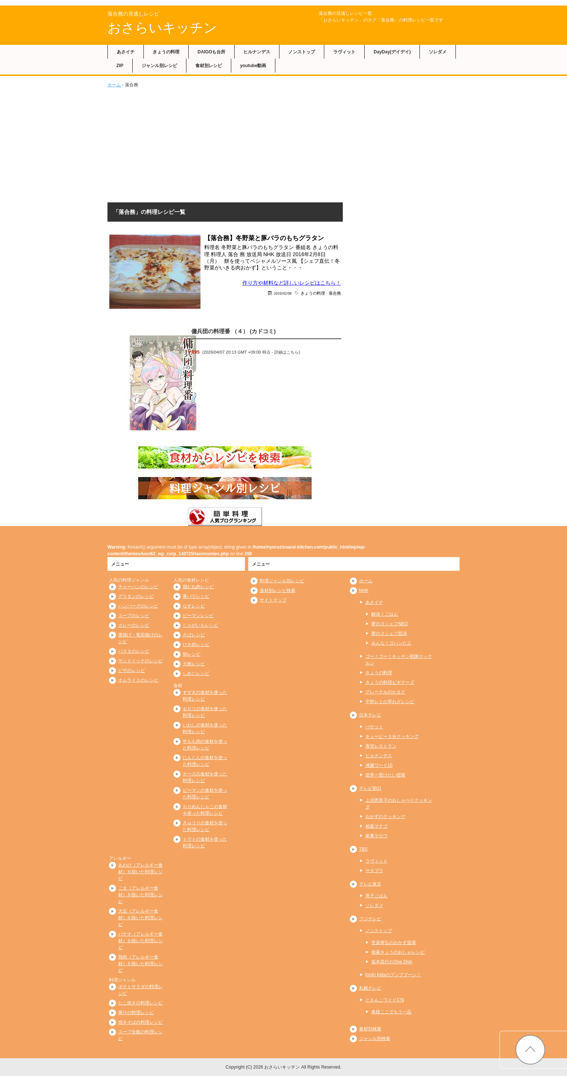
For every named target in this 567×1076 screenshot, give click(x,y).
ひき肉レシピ (196, 644)
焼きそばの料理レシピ (140, 1022)
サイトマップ (273, 600)
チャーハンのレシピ (138, 586)
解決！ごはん (384, 614)
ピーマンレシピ (198, 615)
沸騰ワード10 (378, 765)
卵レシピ (191, 654)
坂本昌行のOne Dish (391, 961)
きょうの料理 (166, 51)
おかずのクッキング (385, 816)
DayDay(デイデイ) (392, 51)
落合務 (335, 293)
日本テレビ (370, 715)
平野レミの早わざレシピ (389, 701)
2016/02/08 (283, 293)
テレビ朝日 (370, 788)
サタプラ (374, 870)
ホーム (114, 84)
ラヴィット (344, 51)
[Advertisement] (283, 144)
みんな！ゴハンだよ (391, 643)
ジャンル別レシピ (159, 65)
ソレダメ (438, 51)
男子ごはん (376, 895)
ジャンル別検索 (374, 1038)
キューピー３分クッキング (392, 736)
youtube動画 (253, 65)
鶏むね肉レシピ (198, 586)
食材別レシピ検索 (277, 590)
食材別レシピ (208, 65)
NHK (363, 590)
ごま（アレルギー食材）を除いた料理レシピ (140, 894)
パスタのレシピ (133, 651)
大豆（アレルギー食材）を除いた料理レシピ (140, 917)
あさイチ (126, 51)
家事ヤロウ (376, 835)
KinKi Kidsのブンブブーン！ (393, 974)
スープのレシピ (133, 615)
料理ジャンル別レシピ (282, 580)
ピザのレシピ (131, 670)
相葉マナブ (376, 826)
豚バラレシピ (196, 596)
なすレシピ (194, 606)
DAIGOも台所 (211, 51)
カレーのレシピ (133, 625)
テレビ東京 (370, 884)
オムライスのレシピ (138, 680)
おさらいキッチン (162, 27)
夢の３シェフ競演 (389, 633)
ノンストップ (301, 51)
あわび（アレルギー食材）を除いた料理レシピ (140, 872)
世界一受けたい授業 (385, 775)
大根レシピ (194, 663)
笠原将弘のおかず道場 (393, 942)
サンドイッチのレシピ (140, 660)
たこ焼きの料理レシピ (140, 1003)
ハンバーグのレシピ (138, 606)
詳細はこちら (286, 352)
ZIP (119, 65)
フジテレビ (370, 918)
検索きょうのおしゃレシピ (398, 952)
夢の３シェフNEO (389, 623)
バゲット (374, 726)
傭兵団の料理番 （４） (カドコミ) (233, 331)
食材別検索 (370, 1029)
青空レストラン (381, 746)
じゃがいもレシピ (200, 625)
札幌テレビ (370, 988)
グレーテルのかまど (385, 692)
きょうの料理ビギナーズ (389, 682)
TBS (363, 849)
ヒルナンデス (256, 51)
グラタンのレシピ (136, 596)
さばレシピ (194, 635)
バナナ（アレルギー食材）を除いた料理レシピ (140, 940)
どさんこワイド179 (384, 1000)
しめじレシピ (196, 673)
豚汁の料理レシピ (136, 1012)
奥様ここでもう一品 (391, 1011)
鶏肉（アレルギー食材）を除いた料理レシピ (140, 963)
